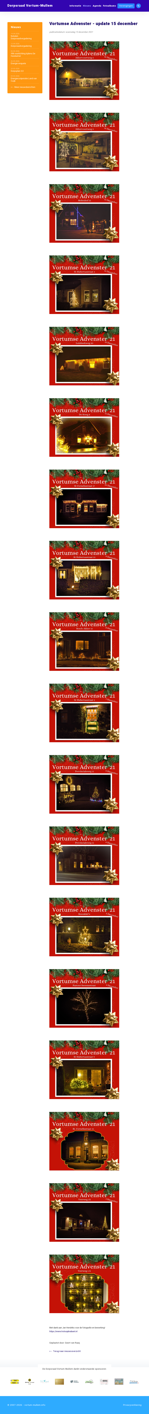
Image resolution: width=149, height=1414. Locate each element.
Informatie (75, 5)
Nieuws (87, 5)
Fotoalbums (109, 5)
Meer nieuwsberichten (23, 87)
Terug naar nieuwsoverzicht (65, 1351)
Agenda (97, 5)
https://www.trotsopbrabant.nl (63, 1331)
